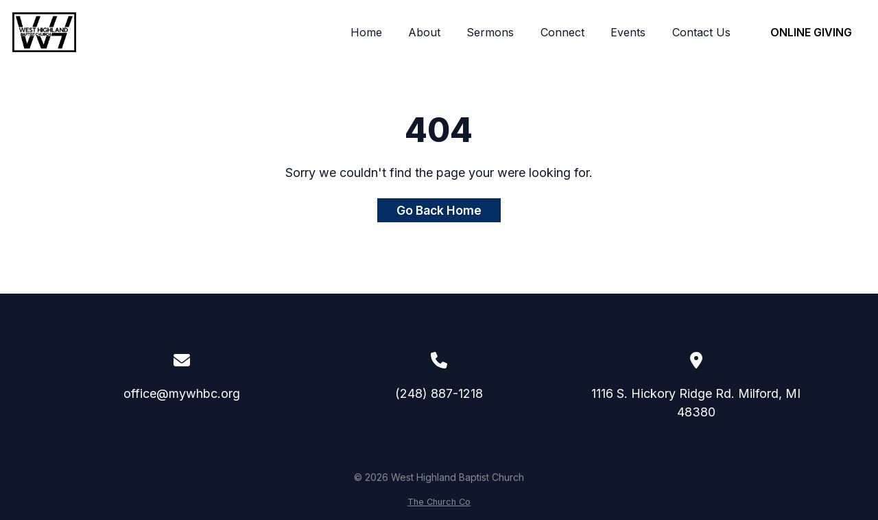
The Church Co (439, 502)
